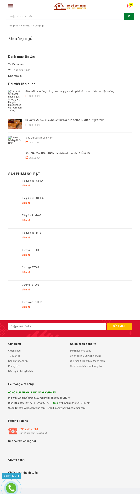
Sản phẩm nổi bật (24, 174)
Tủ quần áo (14, 356)
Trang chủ (13, 26)
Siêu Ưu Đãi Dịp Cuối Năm (39, 132)
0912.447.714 (28, 430)
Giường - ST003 (30, 268)
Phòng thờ (13, 366)
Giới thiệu (25, 26)
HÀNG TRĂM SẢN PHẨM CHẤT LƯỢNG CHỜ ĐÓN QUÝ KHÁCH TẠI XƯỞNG (65, 112)
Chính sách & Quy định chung (85, 356)
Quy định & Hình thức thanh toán (87, 361)
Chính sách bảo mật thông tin (86, 366)
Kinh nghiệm (15, 75)
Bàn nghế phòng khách (20, 372)
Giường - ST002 (30, 285)
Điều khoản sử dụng (80, 351)
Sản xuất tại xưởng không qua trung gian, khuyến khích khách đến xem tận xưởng (69, 91)
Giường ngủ (38, 26)
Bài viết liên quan (21, 84)
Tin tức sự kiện (16, 64)
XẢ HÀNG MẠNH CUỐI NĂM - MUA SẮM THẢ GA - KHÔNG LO (57, 153)
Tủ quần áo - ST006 (33, 181)
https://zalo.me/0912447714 (75, 403)
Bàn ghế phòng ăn (18, 361)
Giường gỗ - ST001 (32, 302)
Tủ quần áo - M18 (31, 233)
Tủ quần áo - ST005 (33, 198)
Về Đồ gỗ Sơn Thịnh (19, 70)
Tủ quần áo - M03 (31, 216)
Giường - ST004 (30, 250)
